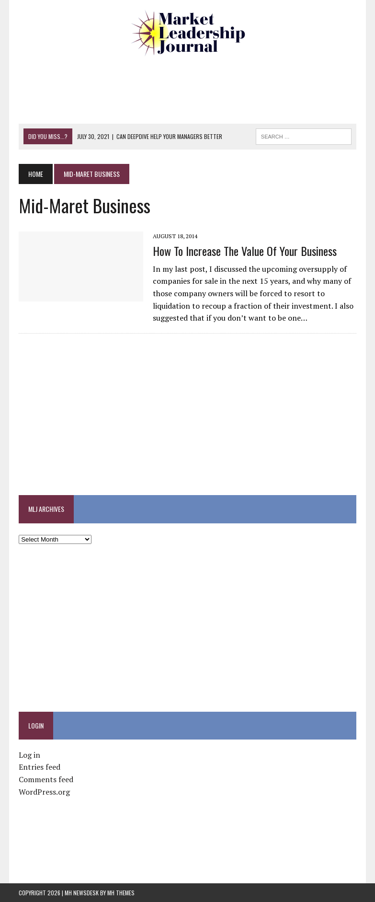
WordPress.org (44, 791)
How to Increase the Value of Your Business (245, 250)
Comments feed (46, 779)
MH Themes (121, 893)
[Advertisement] (193, 88)
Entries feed (39, 767)
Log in (29, 755)
